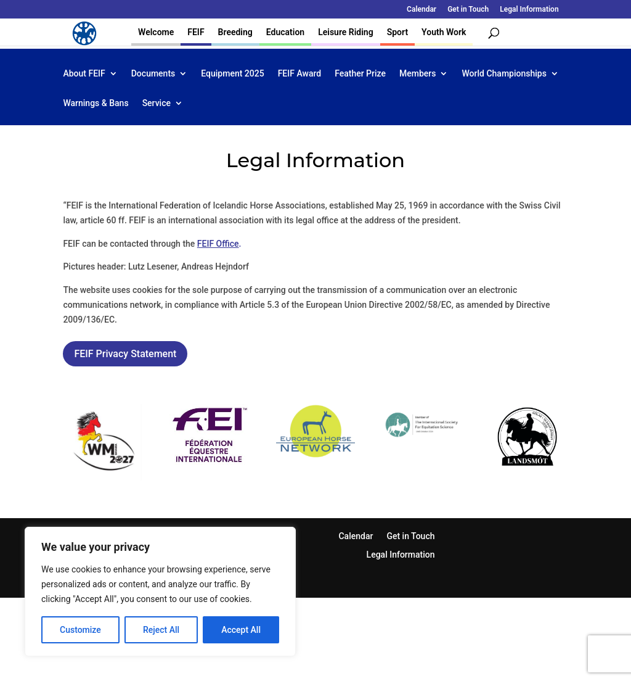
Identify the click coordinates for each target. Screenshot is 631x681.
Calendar (421, 10)
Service (156, 103)
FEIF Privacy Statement (125, 354)
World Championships (504, 73)
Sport (397, 32)
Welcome (156, 32)
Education (285, 32)
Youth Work (443, 32)
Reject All (161, 630)
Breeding (235, 32)
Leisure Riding (345, 32)
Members (417, 73)
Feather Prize (360, 73)
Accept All (241, 630)
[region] (160, 591)
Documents (153, 73)
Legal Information (529, 10)
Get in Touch (468, 10)
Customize (80, 630)
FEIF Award (299, 73)
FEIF (195, 32)
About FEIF (84, 73)
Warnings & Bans (95, 103)
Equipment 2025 (232, 73)
